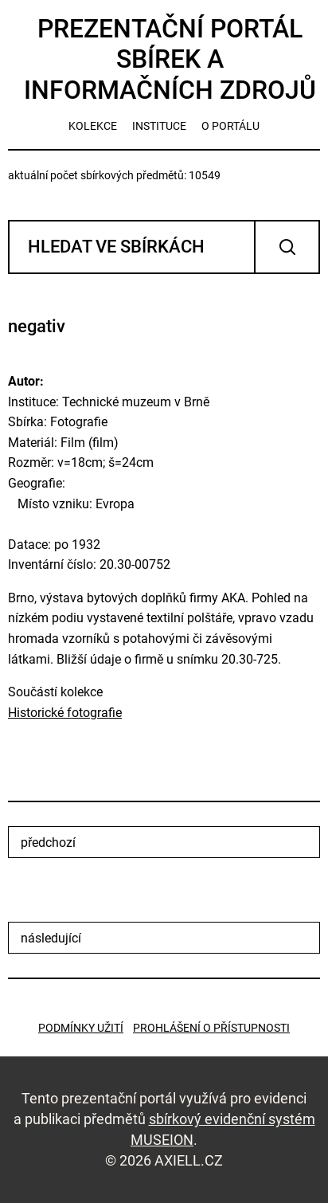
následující (51, 938)
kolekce (92, 126)
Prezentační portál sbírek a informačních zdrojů (170, 59)
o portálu (230, 126)
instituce (159, 126)
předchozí (48, 842)
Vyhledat (287, 247)
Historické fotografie (65, 712)
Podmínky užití (80, 1027)
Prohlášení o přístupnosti (211, 1027)
